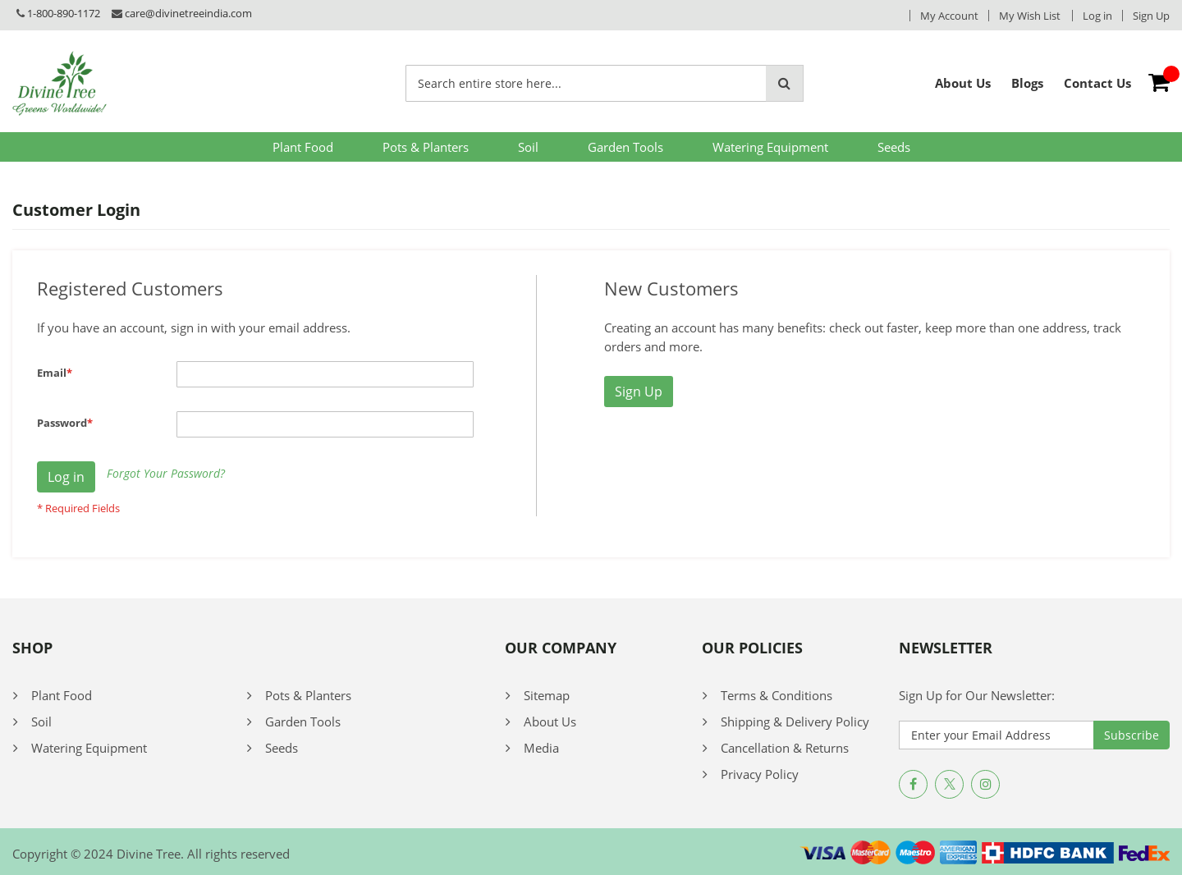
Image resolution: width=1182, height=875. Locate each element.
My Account (949, 15)
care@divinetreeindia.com (188, 13)
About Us (550, 721)
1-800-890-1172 (63, 13)
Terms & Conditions (776, 695)
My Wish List (1030, 15)
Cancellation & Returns (785, 748)
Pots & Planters (426, 147)
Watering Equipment (770, 147)
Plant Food (303, 147)
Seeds (893, 147)
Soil (528, 147)
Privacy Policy (760, 774)
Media (541, 748)
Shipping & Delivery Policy (795, 721)
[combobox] (586, 83)
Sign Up (1151, 15)
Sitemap (547, 695)
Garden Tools (625, 147)
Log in (1097, 15)
